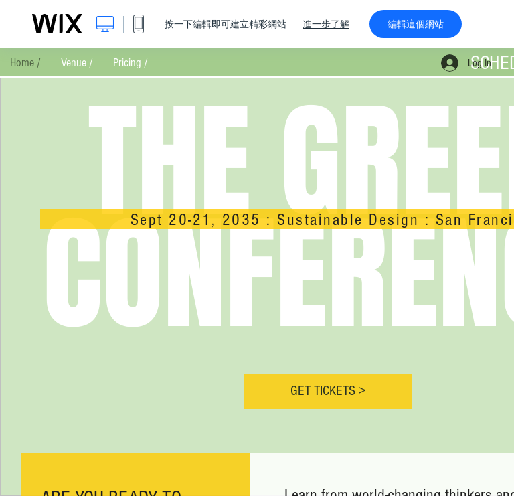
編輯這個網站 (416, 24)
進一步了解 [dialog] (326, 24)
